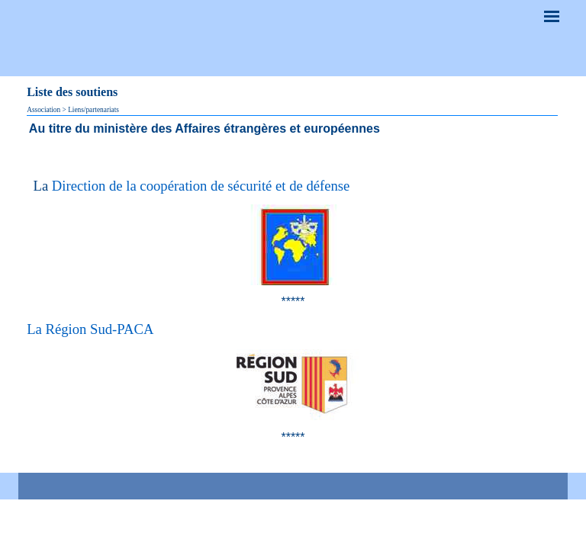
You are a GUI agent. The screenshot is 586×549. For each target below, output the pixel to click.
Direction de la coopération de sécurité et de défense (201, 186)
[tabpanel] (293, 128)
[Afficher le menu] (551, 16)
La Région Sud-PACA (90, 329)
